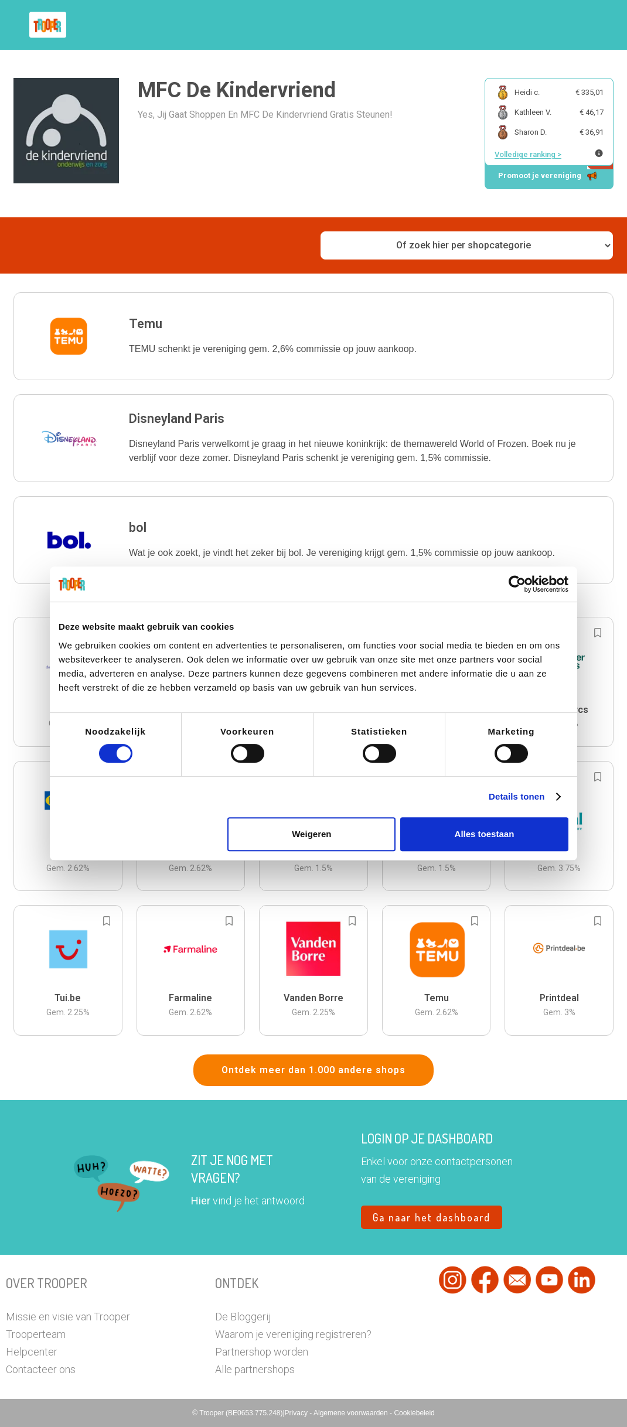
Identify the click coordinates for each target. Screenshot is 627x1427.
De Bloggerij (243, 1316)
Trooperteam (36, 1334)
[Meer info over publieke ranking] (599, 153)
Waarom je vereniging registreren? (293, 1334)
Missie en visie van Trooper (68, 1316)
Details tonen (516, 796)
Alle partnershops (255, 1369)
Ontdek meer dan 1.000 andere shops (313, 1070)
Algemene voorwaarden (352, 1413)
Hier (200, 1200)
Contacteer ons (41, 1369)
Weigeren (311, 834)
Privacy (297, 1413)
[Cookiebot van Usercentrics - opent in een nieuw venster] (517, 584)
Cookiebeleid (414, 1413)
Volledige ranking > (528, 154)
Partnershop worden (261, 1352)
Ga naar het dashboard (431, 1217)
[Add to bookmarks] (597, 632)
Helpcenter (31, 1352)
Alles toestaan (484, 834)
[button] (313, 336)
